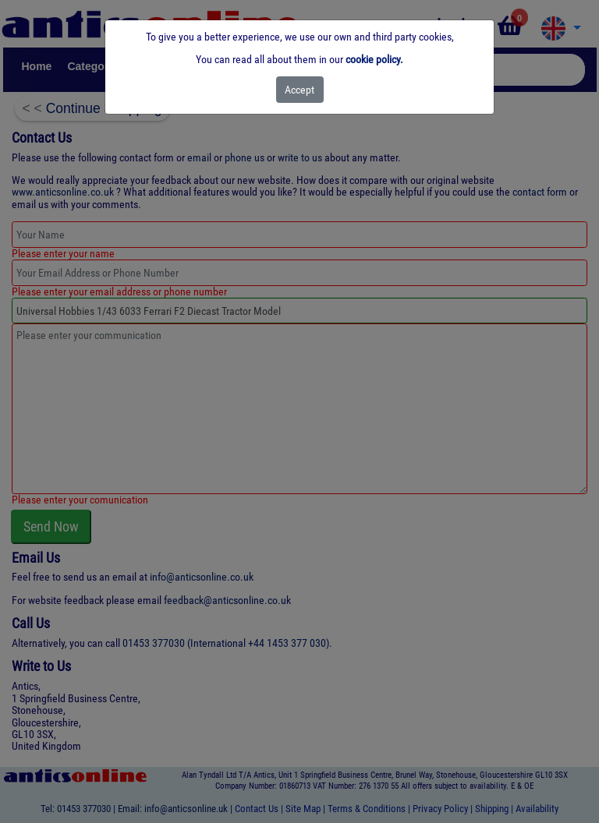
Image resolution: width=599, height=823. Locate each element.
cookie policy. (374, 59)
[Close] (300, 89)
